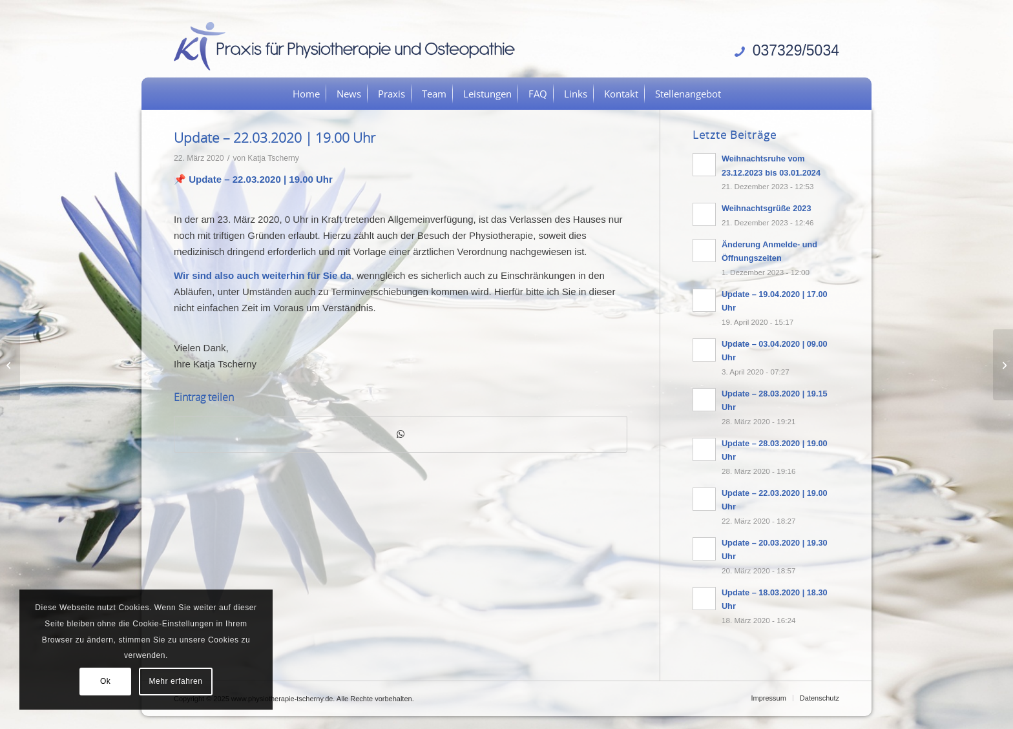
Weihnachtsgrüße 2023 (766, 208)
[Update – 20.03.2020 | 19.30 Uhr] (10, 364)
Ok (105, 681)
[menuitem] (306, 93)
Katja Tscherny (272, 158)
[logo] (349, 45)
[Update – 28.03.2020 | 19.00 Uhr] (1003, 364)
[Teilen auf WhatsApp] (400, 434)
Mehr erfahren (175, 681)
